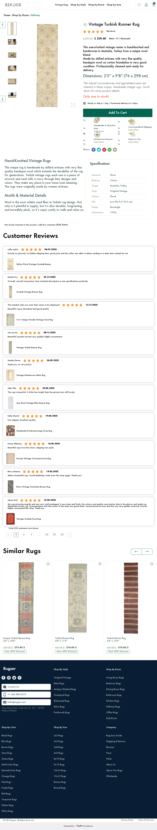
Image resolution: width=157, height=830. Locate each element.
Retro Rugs (59, 707)
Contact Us (13, 687)
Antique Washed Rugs (65, 689)
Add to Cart (118, 112)
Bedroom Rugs (113, 683)
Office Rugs (112, 713)
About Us (110, 765)
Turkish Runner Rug (78, 639)
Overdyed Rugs (61, 695)
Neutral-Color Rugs (11, 770)
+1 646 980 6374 (17, 695)
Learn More (133, 130)
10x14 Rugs (60, 770)
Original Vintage (62, 678)
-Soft (79, 826)
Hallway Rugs (113, 707)
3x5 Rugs (58, 741)
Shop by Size (114, 5)
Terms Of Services (146, 820)
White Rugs (7, 811)
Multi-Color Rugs (10, 765)
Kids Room (111, 718)
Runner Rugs (60, 782)
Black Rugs (7, 736)
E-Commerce (87, 826)
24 (46, 535)
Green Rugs (7, 759)
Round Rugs (60, 788)
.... (39, 535)
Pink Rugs (6, 782)
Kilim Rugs (59, 683)
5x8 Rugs (58, 747)
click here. (62, 225)
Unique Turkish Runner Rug (26, 639)
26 (62, 535)
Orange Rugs (8, 776)
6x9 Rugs (58, 753)
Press (108, 753)
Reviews (110, 747)
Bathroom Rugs (114, 695)
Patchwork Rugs (62, 713)
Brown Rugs (7, 747)
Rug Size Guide (114, 736)
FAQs (109, 759)
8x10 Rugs (59, 759)
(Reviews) (111, 31)
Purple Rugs (7, 788)
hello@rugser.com (17, 702)
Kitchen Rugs (112, 701)
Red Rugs (6, 794)
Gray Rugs (7, 753)
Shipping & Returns (115, 741)
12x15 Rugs (60, 776)
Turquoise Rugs (9, 800)
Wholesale (111, 776)
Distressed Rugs (61, 701)
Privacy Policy (127, 820)
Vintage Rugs (61, 5)
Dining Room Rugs (115, 689)
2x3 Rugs (58, 736)
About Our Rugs (114, 770)
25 (54, 535)
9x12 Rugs (59, 765)
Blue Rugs (6, 741)
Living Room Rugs (115, 678)
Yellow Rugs (7, 805)
